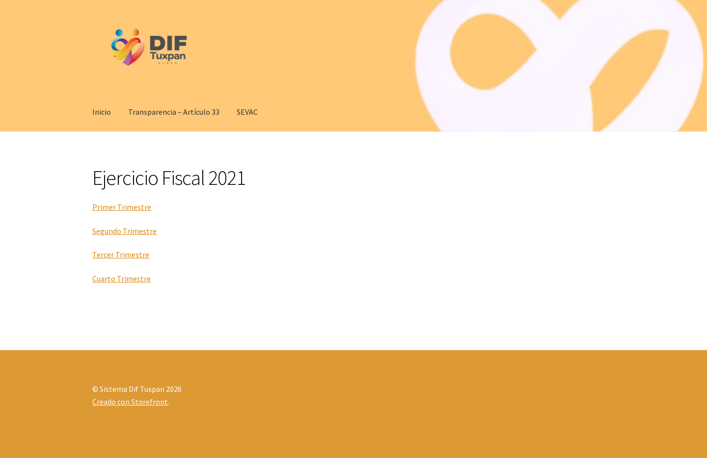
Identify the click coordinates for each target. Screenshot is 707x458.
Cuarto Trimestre (121, 278)
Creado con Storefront (130, 402)
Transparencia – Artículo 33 (173, 112)
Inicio (101, 112)
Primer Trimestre (121, 207)
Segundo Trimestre (124, 231)
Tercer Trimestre (120, 254)
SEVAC (247, 112)
